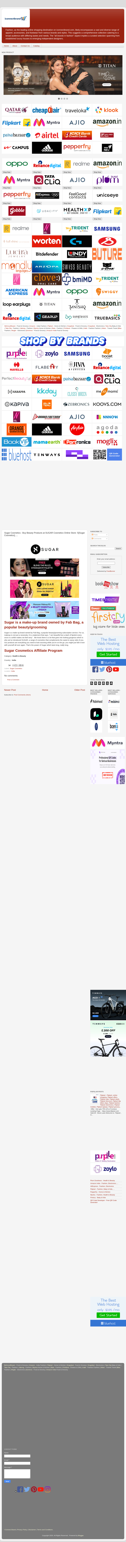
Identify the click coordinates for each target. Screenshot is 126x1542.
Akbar (104, 328)
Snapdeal (70, 326)
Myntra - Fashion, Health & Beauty (102, 1195)
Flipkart (50, 326)
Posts (95, 535)
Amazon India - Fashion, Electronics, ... (104, 1183)
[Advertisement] (63, 478)
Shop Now (6, 172)
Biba (119, 328)
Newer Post (10, 690)
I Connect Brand (10, 1530)
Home (6, 46)
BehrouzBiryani (10, 326)
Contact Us (25, 46)
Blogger (81, 1535)
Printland (67, 328)
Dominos (29, 330)
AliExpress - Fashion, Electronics (102, 1186)
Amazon (32, 326)
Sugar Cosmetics (16, 668)
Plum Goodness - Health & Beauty (102, 1180)
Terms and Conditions (45, 1530)
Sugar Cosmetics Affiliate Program (33, 650)
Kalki (85, 328)
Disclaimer (32, 1530)
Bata (53, 328)
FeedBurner (111, 571)
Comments (96, 539)
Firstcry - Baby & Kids (98, 1197)
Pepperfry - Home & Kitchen (100, 1192)
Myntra (36, 328)
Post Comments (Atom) (22, 695)
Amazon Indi (51, 330)
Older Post (79, 690)
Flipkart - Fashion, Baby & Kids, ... (102, 1189)
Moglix (14, 330)
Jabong (22, 328)
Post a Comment (13, 680)
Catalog (36, 46)
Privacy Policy (22, 1530)
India (13, 671)
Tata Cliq (108, 326)
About (14, 46)
